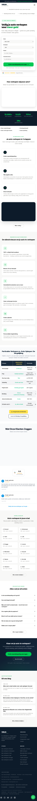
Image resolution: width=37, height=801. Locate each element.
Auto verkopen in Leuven (7, 759)
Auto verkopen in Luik (6, 755)
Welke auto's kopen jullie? (18, 625)
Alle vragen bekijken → (18, 632)
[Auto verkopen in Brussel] (9, 530)
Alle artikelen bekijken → (18, 721)
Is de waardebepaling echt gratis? (18, 595)
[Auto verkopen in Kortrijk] (27, 560)
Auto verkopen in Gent (6, 753)
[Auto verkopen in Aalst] (27, 567)
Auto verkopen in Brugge (7, 757)
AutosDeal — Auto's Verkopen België (24, 774)
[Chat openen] (33, 797)
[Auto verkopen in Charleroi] (9, 567)
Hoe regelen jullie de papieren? (18, 611)
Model (4, 50)
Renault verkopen (24, 764)
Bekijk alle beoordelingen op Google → (18, 506)
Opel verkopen (23, 762)
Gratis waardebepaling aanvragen (18, 64)
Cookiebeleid (11, 787)
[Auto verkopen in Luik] (27, 537)
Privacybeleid (4, 787)
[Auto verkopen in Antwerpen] (27, 530)
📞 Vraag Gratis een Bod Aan (18, 411)
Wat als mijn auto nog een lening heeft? (18, 621)
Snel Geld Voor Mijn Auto (14, 793)
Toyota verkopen (24, 757)
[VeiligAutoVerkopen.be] (9, 732)
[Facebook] (1, 797)
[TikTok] (11, 797)
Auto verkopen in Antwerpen (7, 751)
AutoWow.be (3, 792)
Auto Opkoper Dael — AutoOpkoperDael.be (10, 776)
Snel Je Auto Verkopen (12, 792)
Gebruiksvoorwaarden (20, 787)
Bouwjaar (5, 44)
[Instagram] (4, 797)
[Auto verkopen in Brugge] (9, 545)
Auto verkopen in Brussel (7, 748)
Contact (22, 741)
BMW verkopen (23, 751)
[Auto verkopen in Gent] (9, 537)
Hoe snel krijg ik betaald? (18, 600)
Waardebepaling (24, 734)
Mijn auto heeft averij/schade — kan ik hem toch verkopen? (18, 605)
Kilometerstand (6, 56)
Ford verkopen (23, 759)
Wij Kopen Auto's (4, 793)
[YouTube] (8, 797)
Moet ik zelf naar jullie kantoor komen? (18, 616)
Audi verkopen (23, 755)
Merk (4, 38)
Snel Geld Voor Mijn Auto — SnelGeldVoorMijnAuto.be (12, 779)
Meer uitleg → (18, 225)
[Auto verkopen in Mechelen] (9, 552)
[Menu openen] (34, 5)
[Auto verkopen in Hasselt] (27, 552)
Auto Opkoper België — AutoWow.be (8, 774)
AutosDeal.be (20, 792)
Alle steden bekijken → (18, 574)
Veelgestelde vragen (25, 739)
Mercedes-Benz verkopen (26, 753)
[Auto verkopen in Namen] (9, 560)
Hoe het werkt (18, 659)
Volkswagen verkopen (25, 748)
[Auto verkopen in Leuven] (27, 545)
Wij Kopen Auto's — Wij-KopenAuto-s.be (9, 781)
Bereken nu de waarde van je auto (25, 1)
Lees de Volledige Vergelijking (18, 416)
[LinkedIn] (15, 797)
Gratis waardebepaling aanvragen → (18, 654)
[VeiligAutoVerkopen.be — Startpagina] (4, 5)
